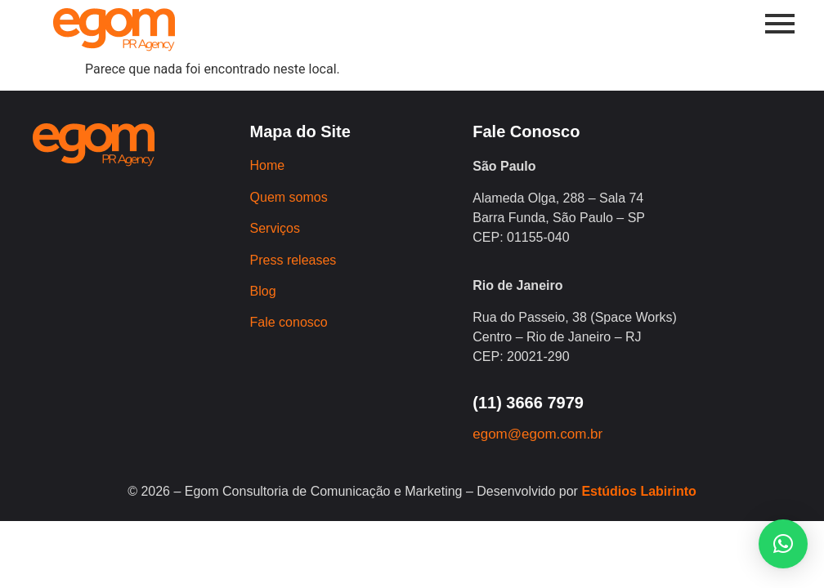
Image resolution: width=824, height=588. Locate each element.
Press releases (293, 260)
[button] (783, 543)
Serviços (275, 228)
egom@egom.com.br (537, 434)
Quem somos (289, 197)
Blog (263, 291)
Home (267, 165)
